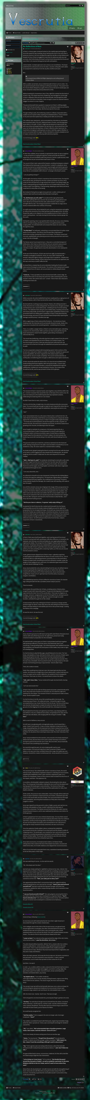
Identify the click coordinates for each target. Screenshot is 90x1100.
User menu (10, 37)
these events (41, 917)
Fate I (72, 778)
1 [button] (78, 43)
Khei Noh (73, 63)
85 (74, 66)
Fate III (10, 73)
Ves (9, 65)
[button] (76, 43)
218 (74, 784)
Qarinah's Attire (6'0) (28, 904)
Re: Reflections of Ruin (32, 46)
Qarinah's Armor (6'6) (28, 907)
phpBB (41, 1093)
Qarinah (73, 869)
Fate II (9, 71)
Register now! (9, 52)
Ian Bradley (48, 1091)
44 (74, 169)
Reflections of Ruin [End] (30, 39)
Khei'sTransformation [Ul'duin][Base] (32, 144)
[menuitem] (79, 28)
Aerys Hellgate (74, 166)
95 (74, 872)
